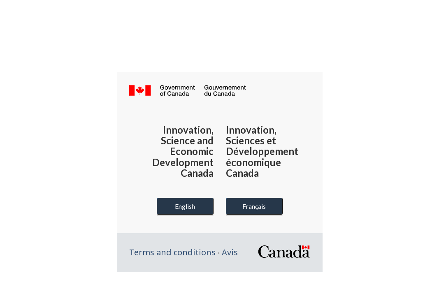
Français (254, 206)
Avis (230, 252)
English (185, 206)
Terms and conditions (172, 252)
